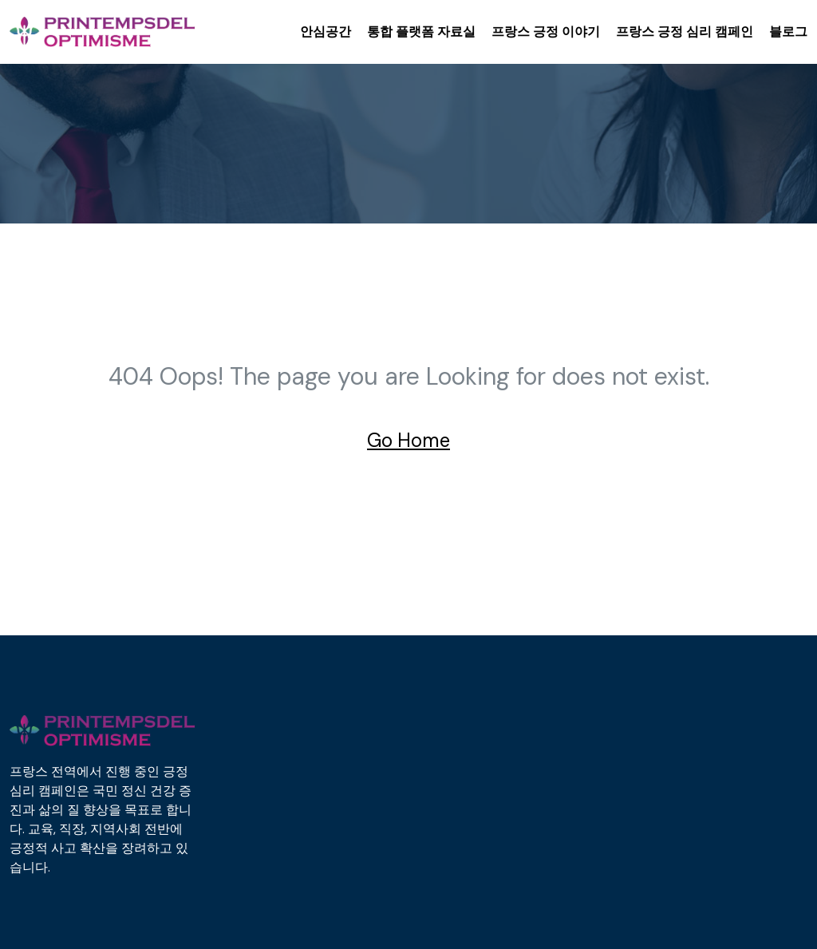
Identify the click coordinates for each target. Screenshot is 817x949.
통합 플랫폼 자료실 (421, 31)
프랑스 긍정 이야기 (545, 31)
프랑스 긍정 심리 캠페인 (684, 31)
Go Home (408, 440)
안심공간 (325, 31)
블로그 (788, 31)
